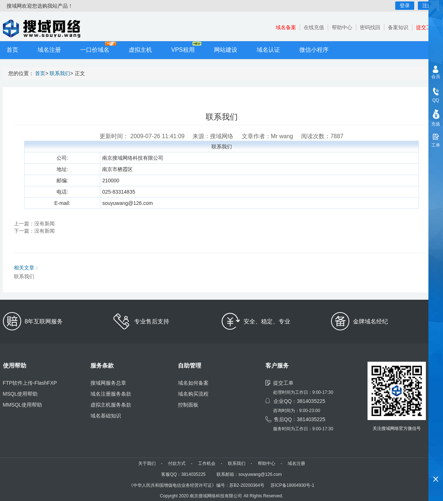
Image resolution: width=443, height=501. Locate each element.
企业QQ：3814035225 (299, 401)
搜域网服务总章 (108, 383)
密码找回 (370, 27)
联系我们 (60, 73)
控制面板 (188, 405)
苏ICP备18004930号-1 (292, 485)
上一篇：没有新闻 (34, 223)
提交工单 (426, 27)
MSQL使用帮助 (20, 394)
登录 (405, 5)
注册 (427, 5)
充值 (435, 124)
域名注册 (49, 50)
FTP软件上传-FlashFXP (30, 383)
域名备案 (286, 27)
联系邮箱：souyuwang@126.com (249, 474)
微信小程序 (314, 50)
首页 (12, 50)
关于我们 (147, 463)
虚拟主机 (140, 50)
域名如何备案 (193, 383)
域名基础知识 (105, 416)
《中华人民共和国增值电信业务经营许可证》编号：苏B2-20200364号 (196, 485)
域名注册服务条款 (110, 394)
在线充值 (314, 27)
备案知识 (398, 27)
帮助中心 (342, 27)
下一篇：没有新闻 (34, 231)
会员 (435, 76)
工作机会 (206, 463)
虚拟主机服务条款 (110, 405)
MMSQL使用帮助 (22, 405)
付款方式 (177, 463)
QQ (435, 100)
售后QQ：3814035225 (300, 419)
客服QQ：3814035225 (183, 474)
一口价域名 (94, 50)
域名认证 (268, 50)
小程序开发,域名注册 (46, 28)
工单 (435, 145)
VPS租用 (183, 50)
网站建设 (225, 50)
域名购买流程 (193, 394)
